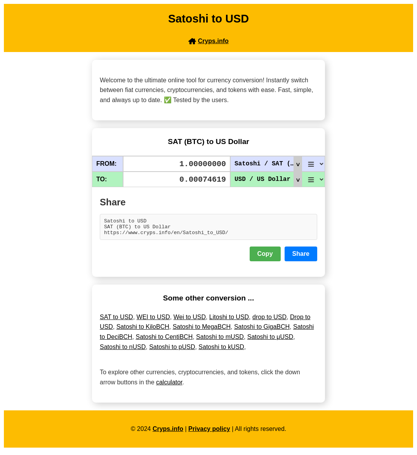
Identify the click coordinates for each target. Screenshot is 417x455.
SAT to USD (116, 320)
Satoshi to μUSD (270, 340)
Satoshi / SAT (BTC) (268, 163)
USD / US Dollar (268, 179)
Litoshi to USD (229, 320)
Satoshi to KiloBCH (142, 330)
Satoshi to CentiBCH (164, 340)
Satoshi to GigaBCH (262, 330)
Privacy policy (209, 432)
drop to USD (269, 320)
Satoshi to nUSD (123, 350)
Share (300, 257)
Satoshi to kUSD (221, 350)
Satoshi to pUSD (172, 350)
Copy (265, 257)
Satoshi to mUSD (220, 340)
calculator (169, 385)
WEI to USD (153, 320)
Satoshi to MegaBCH (202, 330)
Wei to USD (190, 320)
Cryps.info (168, 432)
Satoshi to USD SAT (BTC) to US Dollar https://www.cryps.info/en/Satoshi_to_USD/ (208, 228)
